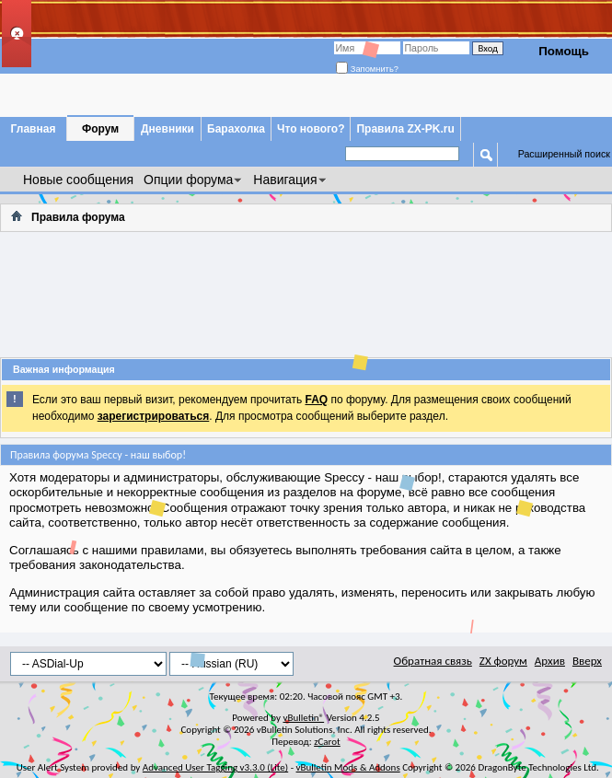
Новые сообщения (78, 179)
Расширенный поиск (564, 153)
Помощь (563, 51)
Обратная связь (433, 661)
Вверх (587, 661)
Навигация (285, 179)
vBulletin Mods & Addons (348, 767)
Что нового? (310, 128)
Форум (100, 128)
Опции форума (188, 179)
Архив (550, 661)
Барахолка (236, 128)
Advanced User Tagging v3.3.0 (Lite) (215, 767)
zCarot (327, 742)
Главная (33, 128)
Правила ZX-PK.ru (405, 128)
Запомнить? (367, 69)
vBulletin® (303, 718)
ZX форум (503, 661)
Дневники (167, 128)
